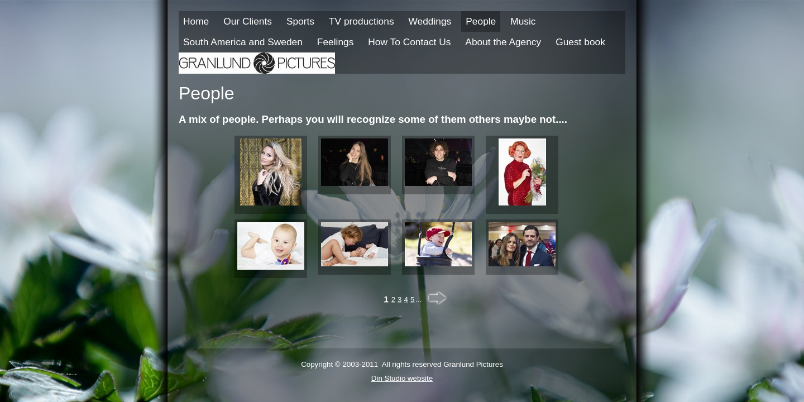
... (418, 299)
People (481, 21)
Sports (300, 21)
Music (522, 21)
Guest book (580, 41)
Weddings (430, 21)
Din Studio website (402, 378)
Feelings (335, 41)
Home (196, 21)
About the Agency (503, 41)
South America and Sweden (243, 41)
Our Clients (247, 21)
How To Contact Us (409, 41)
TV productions (361, 21)
